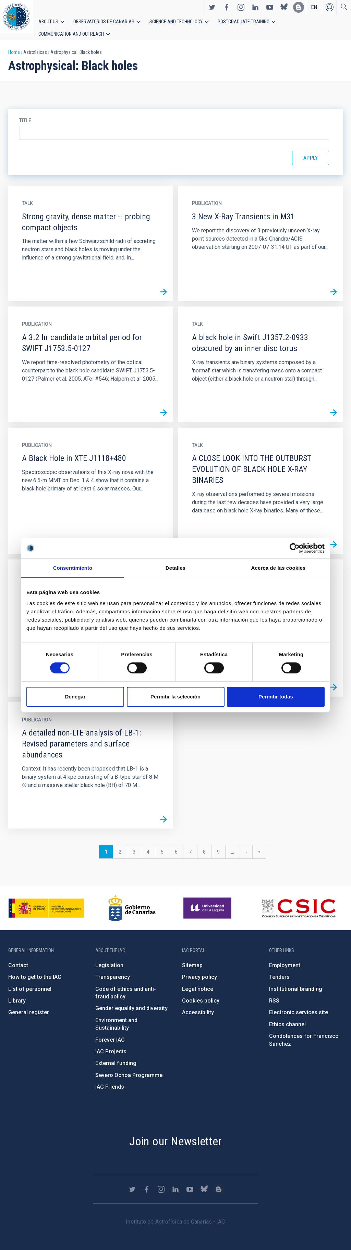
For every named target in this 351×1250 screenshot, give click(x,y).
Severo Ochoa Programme (128, 1068)
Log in (329, 10)
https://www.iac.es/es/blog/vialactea (298, 10)
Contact (18, 958)
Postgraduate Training (222, 24)
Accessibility (198, 1005)
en (314, 10)
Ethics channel (287, 1017)
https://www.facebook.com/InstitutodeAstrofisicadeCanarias (226, 10)
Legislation (109, 958)
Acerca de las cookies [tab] (278, 568)
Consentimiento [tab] (73, 568)
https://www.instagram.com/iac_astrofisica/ (241, 10)
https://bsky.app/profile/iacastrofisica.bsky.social (284, 10)
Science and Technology (161, 24)
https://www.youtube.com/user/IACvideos (270, 10)
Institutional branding (295, 982)
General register (28, 1005)
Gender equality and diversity (131, 1001)
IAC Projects (110, 1044)
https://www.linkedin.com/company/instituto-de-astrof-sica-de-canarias (255, 10)
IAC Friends (109, 1080)
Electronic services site (298, 1005)
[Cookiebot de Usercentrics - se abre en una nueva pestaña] (295, 548)
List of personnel (29, 982)
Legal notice (197, 982)
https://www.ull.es (208, 901)
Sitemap (192, 958)
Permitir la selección (175, 696)
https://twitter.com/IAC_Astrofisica (212, 10)
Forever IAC (110, 1032)
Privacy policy (199, 970)
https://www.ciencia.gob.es (46, 901)
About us (47, 24)
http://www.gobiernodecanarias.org (132, 901)
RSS (274, 994)
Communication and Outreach (288, 24)
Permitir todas (275, 696)
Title (25, 113)
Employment (284, 958)
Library (17, 994)
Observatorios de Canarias (96, 24)
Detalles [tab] (175, 568)
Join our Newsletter (175, 1134)
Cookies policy (200, 994)
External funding (115, 1056)
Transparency (112, 970)
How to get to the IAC (34, 970)
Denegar (75, 696)
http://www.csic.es (298, 901)
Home (14, 45)
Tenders (279, 970)
